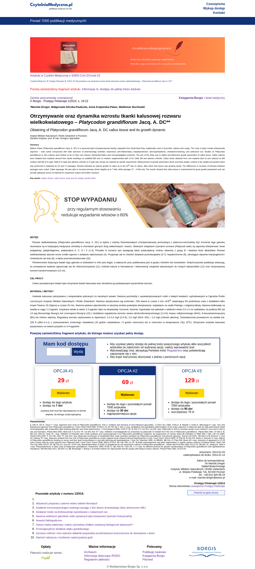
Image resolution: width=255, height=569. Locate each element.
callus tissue (59, 178)
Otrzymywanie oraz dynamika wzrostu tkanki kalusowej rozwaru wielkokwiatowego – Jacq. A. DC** (123, 81)
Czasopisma (215, 4)
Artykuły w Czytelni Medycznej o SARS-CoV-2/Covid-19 (65, 75)
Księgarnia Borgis (153, 555)
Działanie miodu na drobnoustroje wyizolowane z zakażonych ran (72, 512)
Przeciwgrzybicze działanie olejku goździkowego (62, 529)
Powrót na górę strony (206, 492)
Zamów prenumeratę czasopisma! (51, 97)
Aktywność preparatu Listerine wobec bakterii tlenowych (66, 503)
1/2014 (69, 81)
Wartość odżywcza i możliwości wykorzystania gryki (64, 537)
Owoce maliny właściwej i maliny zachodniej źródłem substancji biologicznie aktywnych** (84, 524)
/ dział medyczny (202, 97)
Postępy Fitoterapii (56, 81)
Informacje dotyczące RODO (102, 555)
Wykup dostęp (214, 8)
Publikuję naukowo (154, 552)
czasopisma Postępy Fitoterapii (208, 486)
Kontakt (219, 13)
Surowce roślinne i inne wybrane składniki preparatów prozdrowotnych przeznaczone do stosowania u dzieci (95, 533)
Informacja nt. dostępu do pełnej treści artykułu (111, 89)
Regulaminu (174, 350)
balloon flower (47, 178)
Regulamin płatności (97, 559)
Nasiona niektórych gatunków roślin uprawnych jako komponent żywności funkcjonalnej (84, 516)
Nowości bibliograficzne (49, 520)
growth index (90, 178)
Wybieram (63, 393)
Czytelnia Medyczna (38, 81)
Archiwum (90, 552)
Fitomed (147, 559)
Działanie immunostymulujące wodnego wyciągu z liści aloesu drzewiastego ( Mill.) (91, 507)
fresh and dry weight (74, 178)
